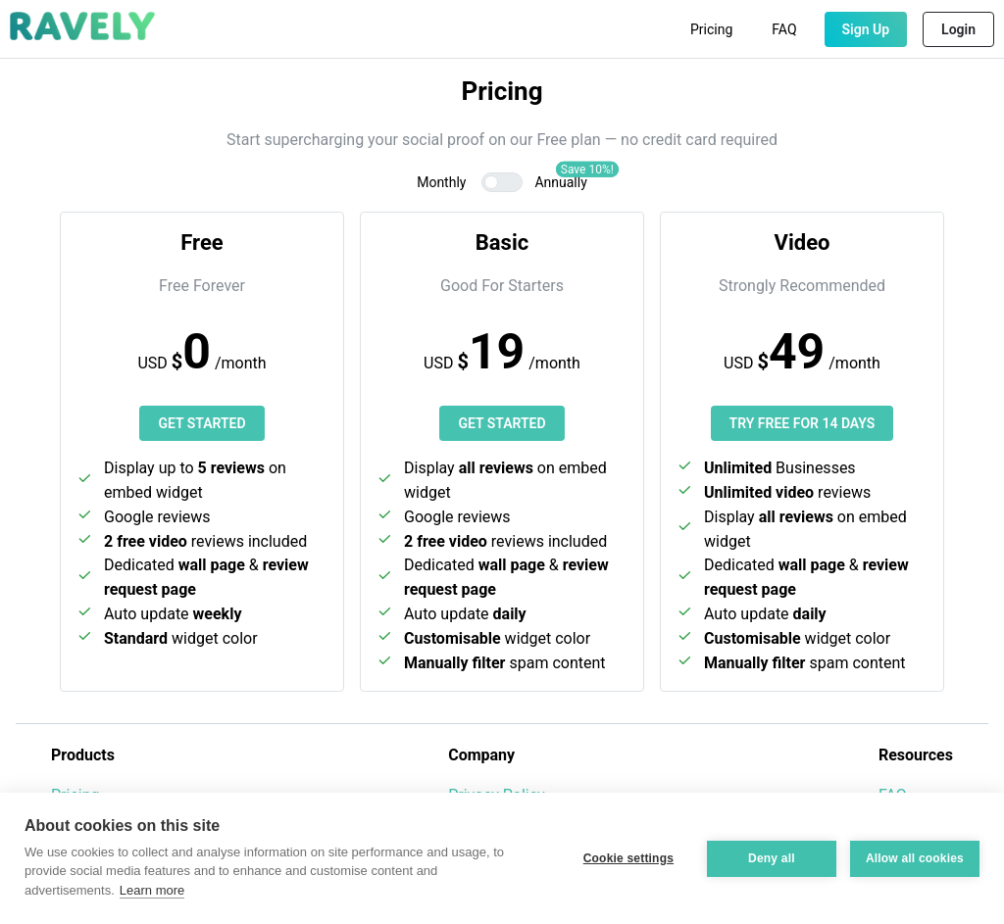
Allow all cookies (915, 858)
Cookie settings (628, 858)
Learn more (152, 890)
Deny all (771, 858)
